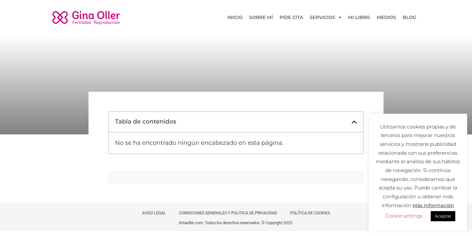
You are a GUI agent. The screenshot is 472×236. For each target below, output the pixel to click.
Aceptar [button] (443, 216)
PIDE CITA (291, 17)
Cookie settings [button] (404, 216)
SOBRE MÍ (261, 17)
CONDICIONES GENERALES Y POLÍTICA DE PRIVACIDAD (228, 213)
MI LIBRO (359, 17)
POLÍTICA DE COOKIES (310, 213)
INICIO (235, 17)
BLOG (409, 17)
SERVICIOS (326, 17)
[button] (354, 122)
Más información (433, 205)
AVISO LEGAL (154, 213)
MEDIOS (386, 17)
